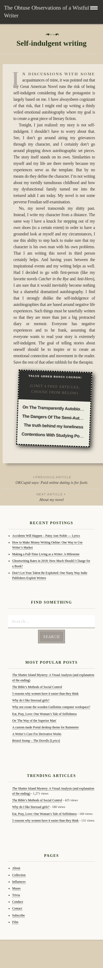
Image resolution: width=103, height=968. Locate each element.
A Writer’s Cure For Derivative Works (37, 734)
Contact (17, 908)
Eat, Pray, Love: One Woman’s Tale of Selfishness (44, 714)
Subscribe (18, 915)
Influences (19, 882)
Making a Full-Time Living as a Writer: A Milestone (46, 554)
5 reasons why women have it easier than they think (45, 693)
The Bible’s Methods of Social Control (37, 687)
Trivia (16, 895)
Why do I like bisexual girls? (30, 700)
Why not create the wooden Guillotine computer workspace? (51, 707)
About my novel (51, 497)
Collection (19, 875)
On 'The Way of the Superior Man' (34, 720)
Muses (16, 888)
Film (15, 922)
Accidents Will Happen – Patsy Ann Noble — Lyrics (46, 536)
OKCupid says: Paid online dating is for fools (51, 480)
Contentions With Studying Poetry (54, 435)
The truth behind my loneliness (53, 426)
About (16, 868)
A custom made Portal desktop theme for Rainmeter (45, 727)
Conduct (17, 902)
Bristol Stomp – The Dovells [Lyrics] (36, 740)
